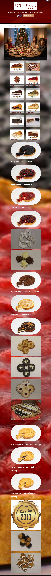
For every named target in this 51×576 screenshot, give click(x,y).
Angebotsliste (17, 26)
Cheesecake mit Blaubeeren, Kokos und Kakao (17, 98)
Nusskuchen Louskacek (15, 71)
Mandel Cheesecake (31, 112)
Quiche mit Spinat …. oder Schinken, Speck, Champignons (33, 98)
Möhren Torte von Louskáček (32, 139)
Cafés (24, 26)
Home (10, 26)
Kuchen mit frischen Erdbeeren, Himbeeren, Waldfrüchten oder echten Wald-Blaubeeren (33, 85)
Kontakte (40, 26)
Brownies (12, 85)
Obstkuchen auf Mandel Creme (16, 112)
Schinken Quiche (14, 139)
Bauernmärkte (32, 26)
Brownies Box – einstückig (32, 71)
